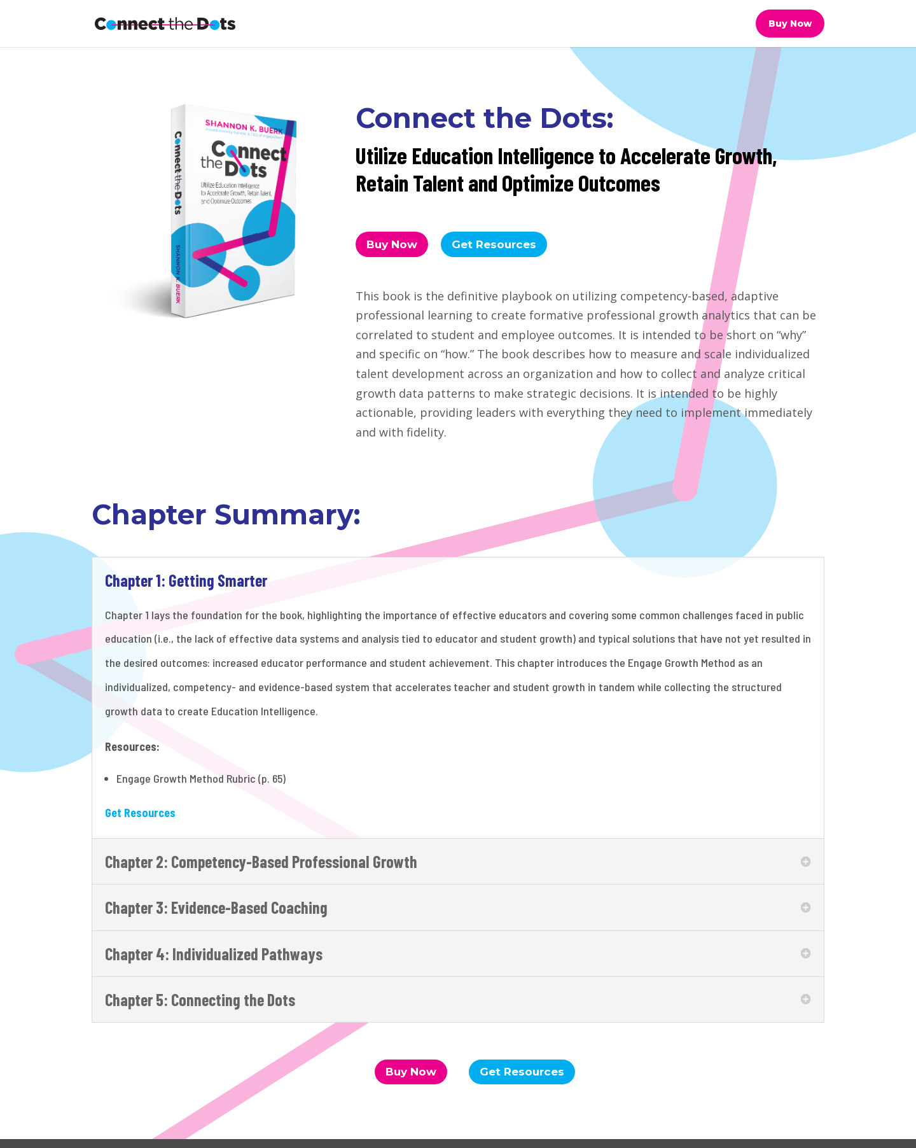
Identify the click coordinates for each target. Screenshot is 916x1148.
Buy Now (790, 23)
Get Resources (494, 244)
